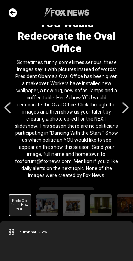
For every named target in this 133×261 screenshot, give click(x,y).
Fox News (66, 12)
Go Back (13, 12)
